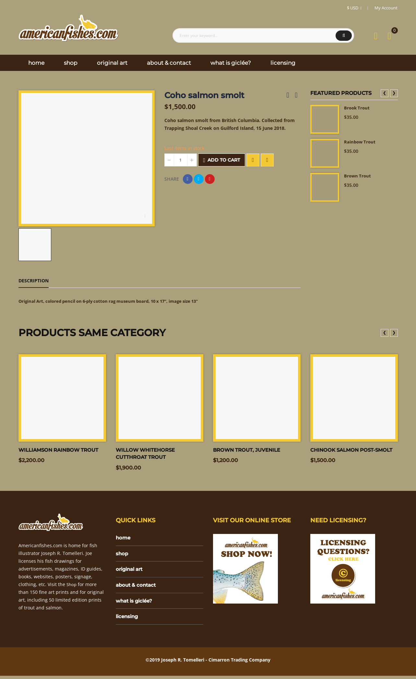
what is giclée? (135, 603)
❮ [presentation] (384, 93)
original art (131, 571)
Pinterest (210, 179)
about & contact (137, 587)
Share (188, 179)
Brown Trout (358, 176)
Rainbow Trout (360, 142)
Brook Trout (357, 108)
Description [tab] (33, 280)
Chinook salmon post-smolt (353, 450)
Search (343, 35)
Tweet (199, 179)
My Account (386, 8)
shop (122, 555)
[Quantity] (180, 159)
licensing (128, 620)
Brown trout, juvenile (248, 450)
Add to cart (221, 160)
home (123, 539)
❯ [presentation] (394, 93)
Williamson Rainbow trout (60, 450)
